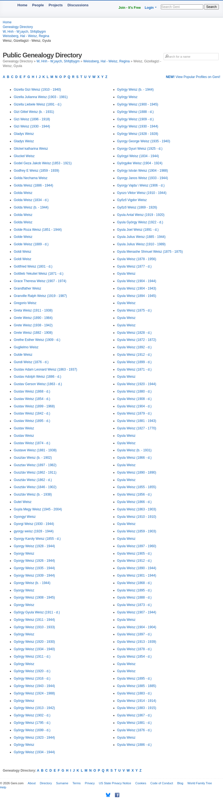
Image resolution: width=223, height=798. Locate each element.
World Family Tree (200, 783)
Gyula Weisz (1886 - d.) (134, 745)
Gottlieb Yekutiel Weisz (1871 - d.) (39, 274)
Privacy (90, 783)
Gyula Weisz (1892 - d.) (134, 347)
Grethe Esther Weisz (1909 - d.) (37, 340)
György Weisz (24, 634)
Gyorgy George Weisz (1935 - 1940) (143, 141)
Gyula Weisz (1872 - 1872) (136, 340)
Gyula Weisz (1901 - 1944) (136, 575)
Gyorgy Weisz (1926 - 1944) (34, 561)
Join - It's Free (130, 8)
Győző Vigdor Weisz (132, 200)
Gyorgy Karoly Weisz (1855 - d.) (37, 539)
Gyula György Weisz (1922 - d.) (140, 222)
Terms (76, 783)
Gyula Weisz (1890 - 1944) (136, 568)
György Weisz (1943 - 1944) (34, 686)
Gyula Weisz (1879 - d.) (134, 413)
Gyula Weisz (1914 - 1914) (136, 701)
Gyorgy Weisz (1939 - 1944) (34, 575)
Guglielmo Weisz (26, 347)
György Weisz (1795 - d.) (32, 723)
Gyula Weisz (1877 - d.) (134, 266)
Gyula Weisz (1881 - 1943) (136, 421)
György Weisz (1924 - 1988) (34, 693)
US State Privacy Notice (115, 783)
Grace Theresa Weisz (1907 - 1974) (40, 281)
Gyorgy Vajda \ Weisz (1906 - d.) (141, 185)
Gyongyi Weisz (25, 517)
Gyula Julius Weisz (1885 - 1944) (141, 237)
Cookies (140, 783)
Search (211, 7)
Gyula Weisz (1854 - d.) (134, 656)
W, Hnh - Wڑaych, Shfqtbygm (24, 32)
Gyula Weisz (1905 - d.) (134, 553)
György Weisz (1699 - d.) (32, 730)
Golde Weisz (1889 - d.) (31, 244)
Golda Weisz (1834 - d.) (31, 200)
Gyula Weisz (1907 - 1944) (136, 612)
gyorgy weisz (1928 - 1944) (34, 531)
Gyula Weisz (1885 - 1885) (136, 686)
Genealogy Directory (18, 27)
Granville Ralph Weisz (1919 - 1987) (40, 296)
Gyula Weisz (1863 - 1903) (136, 509)
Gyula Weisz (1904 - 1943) (136, 288)
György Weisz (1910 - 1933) (34, 627)
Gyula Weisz (126, 274)
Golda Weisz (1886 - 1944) (33, 185)
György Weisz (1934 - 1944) (34, 752)
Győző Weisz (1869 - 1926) (137, 207)
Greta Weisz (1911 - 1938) (33, 310)
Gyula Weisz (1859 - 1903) (136, 531)
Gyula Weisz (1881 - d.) (134, 723)
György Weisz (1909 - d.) (135, 119)
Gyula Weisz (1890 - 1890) (136, 472)
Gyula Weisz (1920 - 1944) (136, 384)
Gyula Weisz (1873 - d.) (134, 605)
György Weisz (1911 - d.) (32, 656)
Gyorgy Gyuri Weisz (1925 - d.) (140, 149)
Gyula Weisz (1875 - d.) (134, 310)
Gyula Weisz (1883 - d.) (134, 693)
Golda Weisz (23, 193)
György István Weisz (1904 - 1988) (142, 171)
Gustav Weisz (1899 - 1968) (34, 406)
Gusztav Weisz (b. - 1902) (33, 458)
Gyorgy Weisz (24, 553)
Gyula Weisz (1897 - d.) (134, 634)
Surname (62, 783)
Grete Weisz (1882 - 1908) (33, 333)
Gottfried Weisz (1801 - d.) (33, 266)
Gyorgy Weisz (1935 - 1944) (34, 568)
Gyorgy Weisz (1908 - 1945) (34, 597)
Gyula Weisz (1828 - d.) (134, 333)
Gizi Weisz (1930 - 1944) (32, 126)
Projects (56, 5)
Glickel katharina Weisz (31, 149)
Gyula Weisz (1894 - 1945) (136, 296)
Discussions (78, 5)
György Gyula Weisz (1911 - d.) (37, 612)
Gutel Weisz (22, 502)
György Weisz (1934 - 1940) (34, 649)
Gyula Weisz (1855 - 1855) (136, 487)
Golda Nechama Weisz (31, 178)
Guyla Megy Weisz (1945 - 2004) (38, 509)
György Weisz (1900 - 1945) (137, 104)
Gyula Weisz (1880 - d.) (134, 391)
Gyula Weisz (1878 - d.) (134, 649)
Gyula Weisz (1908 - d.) (134, 399)
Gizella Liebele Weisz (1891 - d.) (37, 104)
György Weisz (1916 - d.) (32, 678)
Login (149, 8)
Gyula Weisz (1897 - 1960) (136, 546)
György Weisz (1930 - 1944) (137, 126)
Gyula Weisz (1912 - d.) (134, 355)
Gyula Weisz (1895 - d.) (134, 590)
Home (22, 5)
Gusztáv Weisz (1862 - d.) (33, 480)
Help (3, 787)
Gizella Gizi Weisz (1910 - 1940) (37, 89)
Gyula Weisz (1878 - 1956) (136, 259)
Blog (180, 783)
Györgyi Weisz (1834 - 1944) (138, 156)
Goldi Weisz (22, 252)
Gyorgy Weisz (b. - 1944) (32, 583)
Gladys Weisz (24, 134)
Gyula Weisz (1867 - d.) (134, 715)
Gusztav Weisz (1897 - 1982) (35, 465)
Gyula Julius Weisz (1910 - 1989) (141, 244)
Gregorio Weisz (25, 303)
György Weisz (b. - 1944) (135, 89)
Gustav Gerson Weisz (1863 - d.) (38, 384)
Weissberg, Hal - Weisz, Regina (26, 36)
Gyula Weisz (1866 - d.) (134, 458)
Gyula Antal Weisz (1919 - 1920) (141, 215)
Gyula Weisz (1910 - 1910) (136, 517)
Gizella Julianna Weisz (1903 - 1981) (41, 97)
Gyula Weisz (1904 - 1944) (136, 281)
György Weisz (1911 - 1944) (34, 620)
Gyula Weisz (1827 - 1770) (136, 428)
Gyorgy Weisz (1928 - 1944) (34, 546)
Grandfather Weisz (27, 288)
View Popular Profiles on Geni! (193, 77)
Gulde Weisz (23, 355)
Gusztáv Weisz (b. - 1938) (33, 494)
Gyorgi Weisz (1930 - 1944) (34, 524)
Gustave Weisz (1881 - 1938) (35, 450)
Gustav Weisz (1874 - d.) (32, 443)
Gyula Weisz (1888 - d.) (134, 597)
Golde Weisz (23, 237)
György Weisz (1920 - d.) (32, 671)
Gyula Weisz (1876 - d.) (134, 730)
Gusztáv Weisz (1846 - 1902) (35, 487)
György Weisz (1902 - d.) (32, 715)
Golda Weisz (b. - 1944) (31, 207)
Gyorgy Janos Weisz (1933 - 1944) (142, 178)
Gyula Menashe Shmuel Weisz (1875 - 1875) (150, 252)
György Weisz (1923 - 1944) (34, 737)
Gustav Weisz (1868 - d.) (32, 391)
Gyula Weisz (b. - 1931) (134, 450)
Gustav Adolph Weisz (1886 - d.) (37, 377)
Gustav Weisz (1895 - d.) (32, 421)
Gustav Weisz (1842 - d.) (32, 413)
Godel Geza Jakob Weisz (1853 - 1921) (43, 163)
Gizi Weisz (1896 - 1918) (32, 119)
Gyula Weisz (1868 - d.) (134, 583)
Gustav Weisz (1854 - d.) (32, 399)
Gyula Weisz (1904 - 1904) (136, 627)
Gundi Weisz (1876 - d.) (31, 362)
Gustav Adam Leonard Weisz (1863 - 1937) (45, 369)
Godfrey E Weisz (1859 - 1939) (36, 171)
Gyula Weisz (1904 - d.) (134, 406)
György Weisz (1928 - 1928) (137, 134)
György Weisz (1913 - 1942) (34, 708)
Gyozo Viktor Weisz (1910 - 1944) (142, 193)
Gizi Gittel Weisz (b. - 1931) (34, 112)
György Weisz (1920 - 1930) (34, 642)
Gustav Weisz (24, 428)
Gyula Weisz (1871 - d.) (134, 369)
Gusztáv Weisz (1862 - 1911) (35, 472)
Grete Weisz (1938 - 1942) (33, 325)
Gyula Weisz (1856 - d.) (134, 494)
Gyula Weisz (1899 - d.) (134, 362)
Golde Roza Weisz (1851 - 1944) (38, 230)
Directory (46, 783)
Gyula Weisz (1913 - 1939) (136, 642)
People (38, 5)
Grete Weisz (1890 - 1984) (33, 318)
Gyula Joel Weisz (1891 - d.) (138, 230)
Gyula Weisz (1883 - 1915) (136, 708)
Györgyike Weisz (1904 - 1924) (140, 163)
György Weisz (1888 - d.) (135, 112)
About (32, 783)
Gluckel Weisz (24, 156)
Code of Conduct (161, 783)
